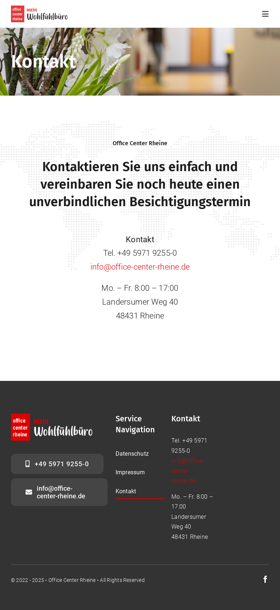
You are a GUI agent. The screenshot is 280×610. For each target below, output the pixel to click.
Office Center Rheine (72, 580)
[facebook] (265, 579)
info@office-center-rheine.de (140, 266)
